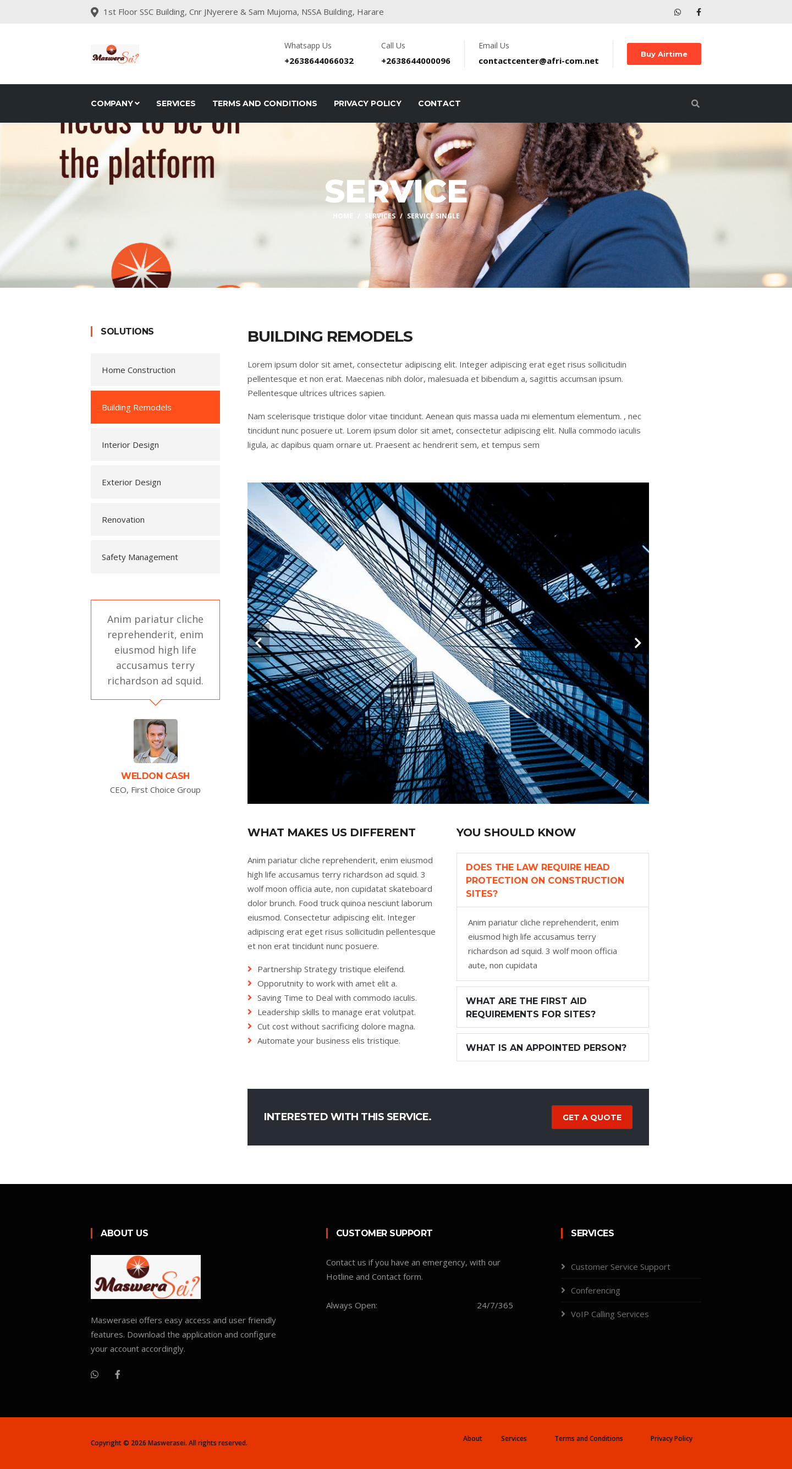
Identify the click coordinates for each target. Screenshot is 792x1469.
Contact (439, 103)
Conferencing (595, 1290)
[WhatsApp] (95, 1374)
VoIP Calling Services (610, 1313)
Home (343, 216)
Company (115, 103)
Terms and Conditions (264, 103)
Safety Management (140, 556)
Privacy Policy (368, 103)
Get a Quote (592, 1117)
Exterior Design (131, 481)
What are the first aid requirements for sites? (531, 1007)
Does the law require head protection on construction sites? (545, 880)
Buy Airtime (664, 54)
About (472, 1438)
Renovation (123, 519)
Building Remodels (137, 407)
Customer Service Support (620, 1266)
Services (175, 103)
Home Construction (138, 369)
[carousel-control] (259, 643)
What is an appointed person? (546, 1048)
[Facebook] (118, 1374)
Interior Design (130, 444)
